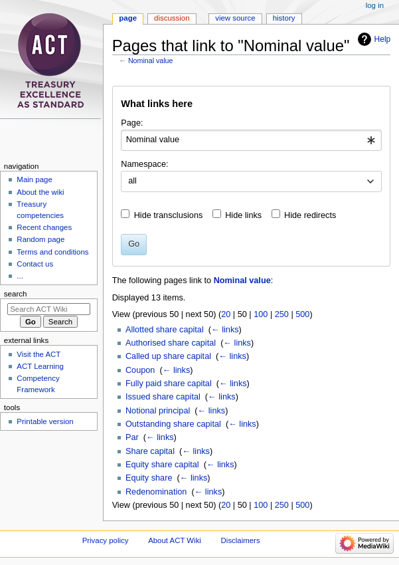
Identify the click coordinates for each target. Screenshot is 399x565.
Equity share (149, 478)
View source (235, 18)
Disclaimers (240, 540)
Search (15, 294)
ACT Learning (40, 366)
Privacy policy (105, 540)
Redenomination (156, 492)
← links (225, 329)
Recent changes (44, 227)
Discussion (171, 18)
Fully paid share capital (168, 383)
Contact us (35, 264)
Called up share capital (168, 356)
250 (282, 314)
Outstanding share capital (173, 424)
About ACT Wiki (174, 540)
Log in (375, 5)
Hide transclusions (168, 215)
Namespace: (144, 164)
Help (382, 39)
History (284, 18)
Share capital (150, 451)
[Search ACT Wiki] (48, 309)
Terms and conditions (52, 252)
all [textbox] (132, 180)
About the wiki (40, 192)
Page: (132, 123)
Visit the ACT (38, 354)
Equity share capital (162, 464)
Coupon (140, 370)
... (20, 276)
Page (128, 18)
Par (132, 437)
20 (225, 314)
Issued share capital (162, 396)
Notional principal (157, 410)
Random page (40, 239)
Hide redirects (310, 215)
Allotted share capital (164, 329)
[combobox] (251, 140)
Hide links (243, 215)
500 (302, 314)
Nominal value (150, 60)
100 (261, 314)
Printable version (45, 421)
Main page (34, 179)
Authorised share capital (170, 343)
